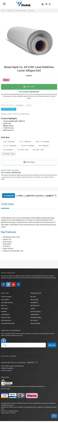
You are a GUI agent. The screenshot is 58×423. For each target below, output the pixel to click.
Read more (19, 335)
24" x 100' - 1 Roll (38, 150)
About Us (4, 305)
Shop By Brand (35, 323)
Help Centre (5, 299)
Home (3, 10)
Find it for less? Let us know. (10, 170)
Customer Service (7, 302)
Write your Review (8, 109)
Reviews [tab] (30, 195)
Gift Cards (34, 320)
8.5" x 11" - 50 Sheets (42, 141)
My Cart (33, 296)
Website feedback (7, 368)
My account (34, 299)
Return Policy (35, 305)
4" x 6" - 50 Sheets (9, 141)
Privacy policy (5, 356)
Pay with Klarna (36, 317)
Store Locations (6, 370)
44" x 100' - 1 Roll (8, 154)
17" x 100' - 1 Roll (22, 150)
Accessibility (5, 314)
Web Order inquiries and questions (12, 366)
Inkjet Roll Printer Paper (20, 10)
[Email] (23, 345)
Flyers (33, 308)
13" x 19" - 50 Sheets (27, 145)
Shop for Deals (36, 311)
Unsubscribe (13, 356)
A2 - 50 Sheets (8, 150)
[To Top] (54, 416)
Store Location (6, 296)
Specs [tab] (20, 195)
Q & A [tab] (40, 195)
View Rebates (35, 314)
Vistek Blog (4, 308)
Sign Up (52, 345)
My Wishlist (34, 302)
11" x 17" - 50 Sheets (9, 145)
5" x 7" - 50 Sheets (25, 141)
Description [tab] (8, 195)
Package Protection (7, 323)
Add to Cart (29, 87)
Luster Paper (31, 10)
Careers (4, 311)
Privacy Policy (6, 317)
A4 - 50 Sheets (44, 145)
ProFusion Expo (6, 320)
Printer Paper (10, 10)
